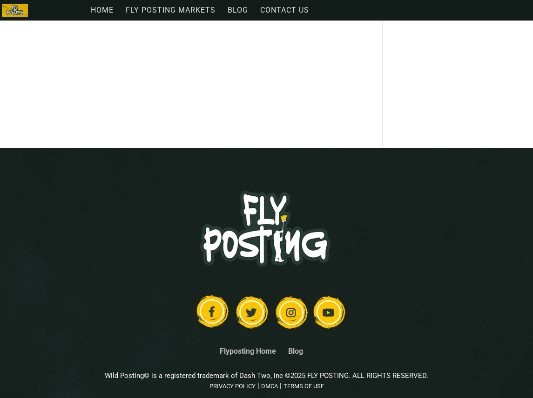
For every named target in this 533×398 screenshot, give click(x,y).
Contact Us (284, 10)
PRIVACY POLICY (232, 386)
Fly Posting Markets (171, 10)
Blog (238, 10)
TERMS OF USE (303, 386)
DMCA (269, 386)
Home (102, 10)
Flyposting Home (248, 351)
